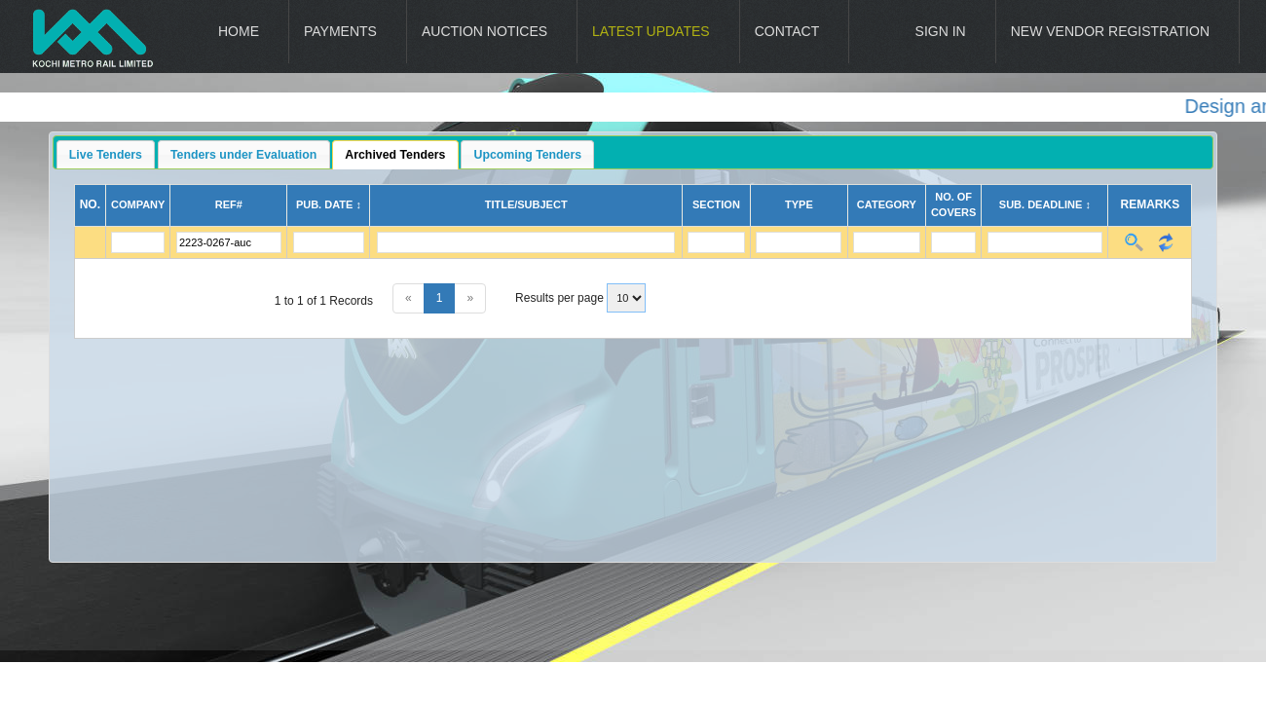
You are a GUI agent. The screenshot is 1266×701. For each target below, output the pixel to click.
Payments (340, 31)
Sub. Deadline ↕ (1045, 204)
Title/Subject (526, 204)
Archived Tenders (395, 155)
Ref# (228, 204)
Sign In (940, 31)
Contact (787, 31)
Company (138, 204)
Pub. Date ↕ (328, 204)
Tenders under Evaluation (243, 155)
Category (886, 204)
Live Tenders (105, 155)
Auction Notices (484, 31)
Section (716, 204)
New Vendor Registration (1110, 31)
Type (799, 204)
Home (238, 31)
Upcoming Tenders (528, 155)
